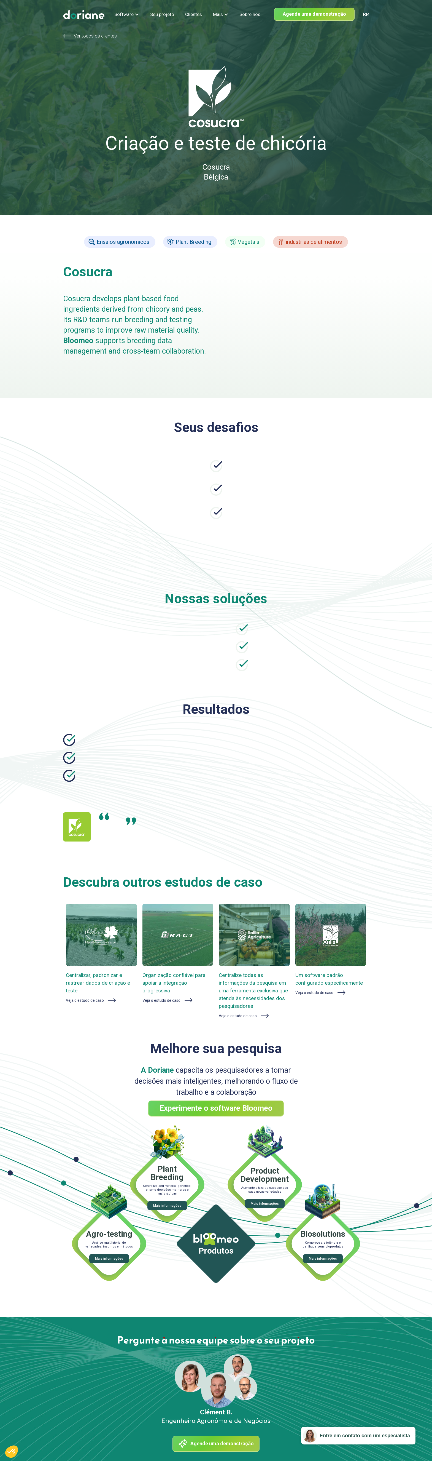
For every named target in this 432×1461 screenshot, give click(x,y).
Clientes (193, 14)
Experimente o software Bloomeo (216, 1108)
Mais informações (167, 1206)
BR (366, 14)
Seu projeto (162, 14)
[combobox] (366, 14)
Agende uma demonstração (314, 14)
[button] (127, 14)
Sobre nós (249, 14)
